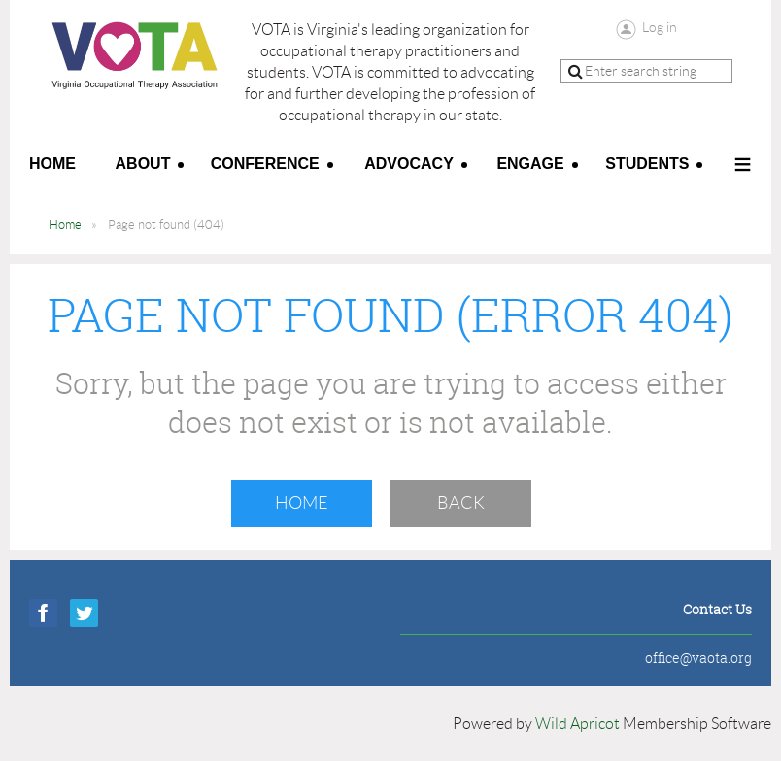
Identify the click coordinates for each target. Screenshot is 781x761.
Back (461, 503)
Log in (659, 27)
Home (65, 224)
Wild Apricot (577, 723)
